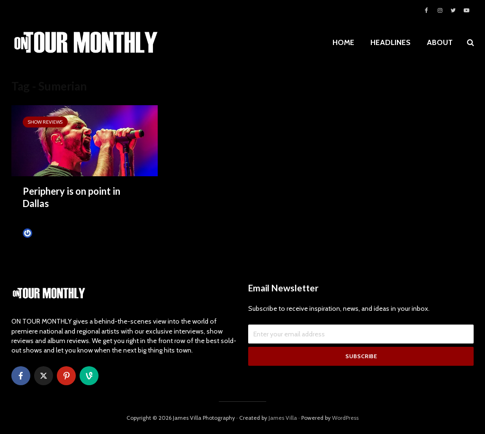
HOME (343, 42)
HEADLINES (390, 42)
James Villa (42, 233)
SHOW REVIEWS (45, 122)
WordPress (345, 417)
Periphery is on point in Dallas (71, 197)
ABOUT (440, 42)
